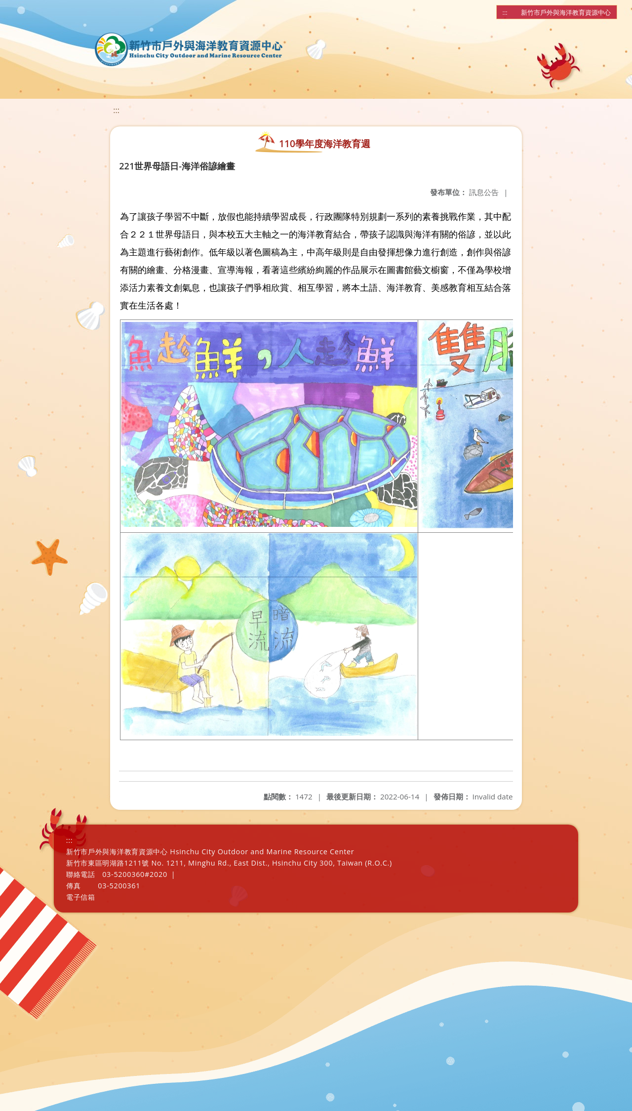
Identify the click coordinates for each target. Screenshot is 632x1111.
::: (505, 12)
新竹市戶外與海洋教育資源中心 (566, 12)
